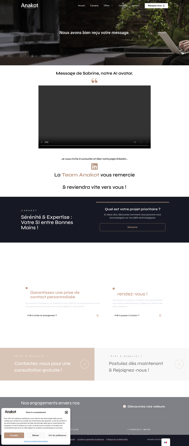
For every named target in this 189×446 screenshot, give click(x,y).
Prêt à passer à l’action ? (127, 315)
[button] (66, 412)
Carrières (123, 5)
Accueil (81, 5)
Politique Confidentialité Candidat (36, 441)
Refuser (35, 435)
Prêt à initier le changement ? (42, 315)
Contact (136, 5)
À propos (94, 5)
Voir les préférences (57, 435)
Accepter (14, 435)
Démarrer (132, 227)
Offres (108, 5)
